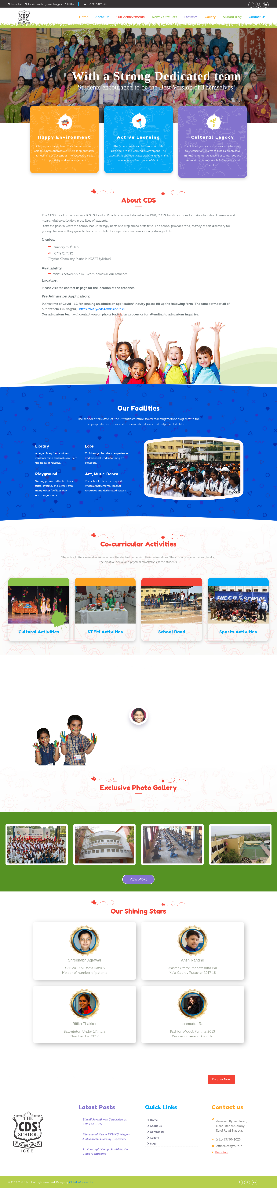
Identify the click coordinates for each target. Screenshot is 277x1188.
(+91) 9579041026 (228, 1139)
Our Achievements (130, 17)
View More (138, 879)
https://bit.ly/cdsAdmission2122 (102, 309)
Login (152, 1143)
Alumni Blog (232, 17)
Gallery (210, 17)
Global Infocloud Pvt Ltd (83, 1182)
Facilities (191, 17)
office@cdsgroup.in (229, 1146)
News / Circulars (164, 17)
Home (83, 17)
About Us (102, 17)
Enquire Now (221, 1079)
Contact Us (257, 17)
